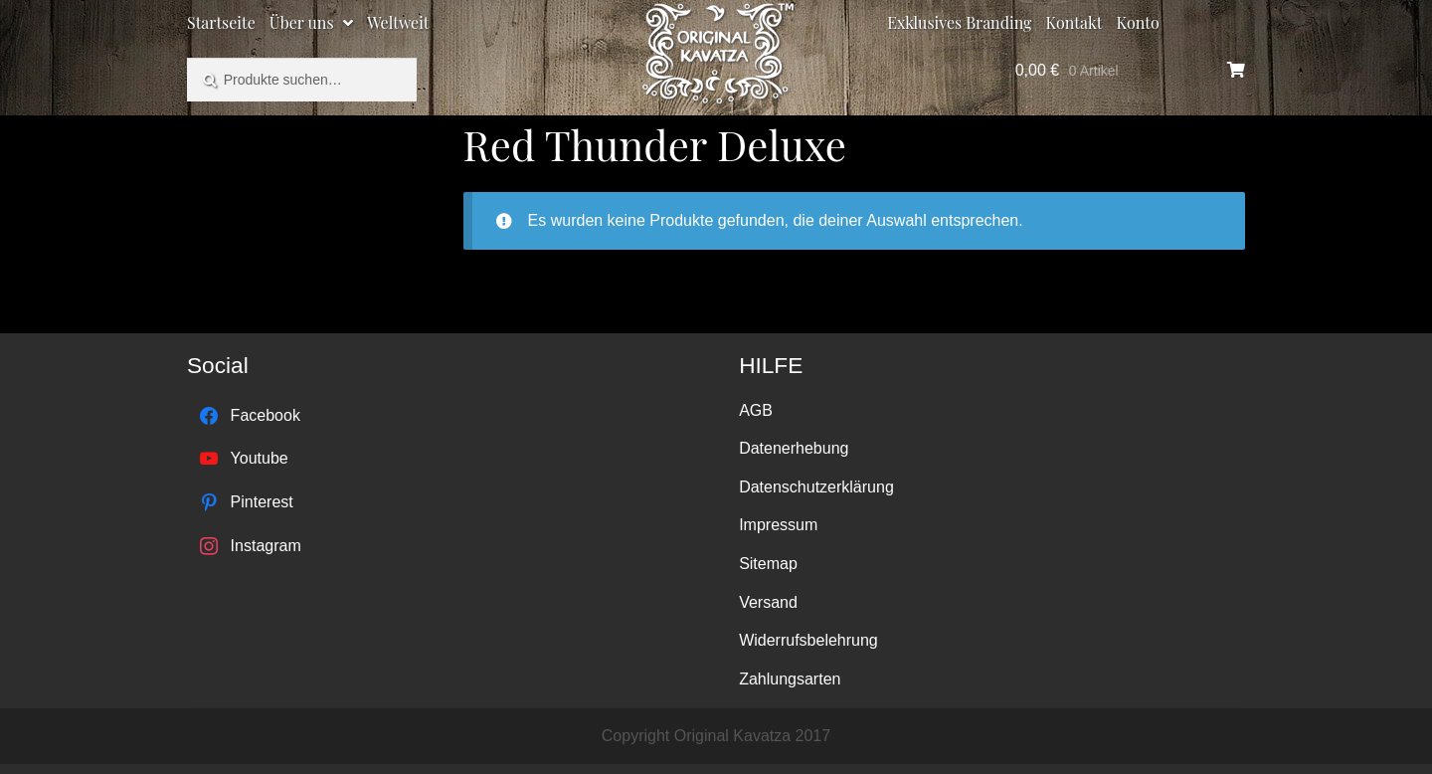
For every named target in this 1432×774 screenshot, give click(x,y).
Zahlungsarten (789, 679)
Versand (768, 602)
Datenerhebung (793, 448)
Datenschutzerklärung (816, 487)
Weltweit (398, 22)
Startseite (221, 22)
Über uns (301, 22)
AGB (756, 410)
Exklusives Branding (959, 22)
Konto (1138, 22)
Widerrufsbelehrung (808, 640)
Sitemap (768, 563)
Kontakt (1074, 22)
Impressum (778, 524)
